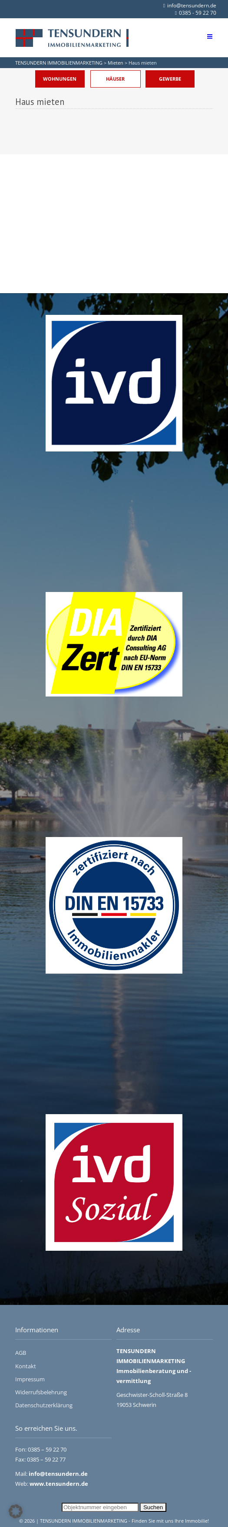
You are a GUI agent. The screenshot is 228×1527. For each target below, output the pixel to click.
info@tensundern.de (189, 5)
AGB (20, 1353)
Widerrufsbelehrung (41, 1392)
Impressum (30, 1379)
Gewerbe (170, 78)
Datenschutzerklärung (44, 1405)
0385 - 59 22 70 (195, 12)
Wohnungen (59, 78)
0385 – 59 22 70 (47, 1449)
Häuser (115, 78)
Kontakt (25, 1366)
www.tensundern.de (59, 1484)
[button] (15, 1511)
